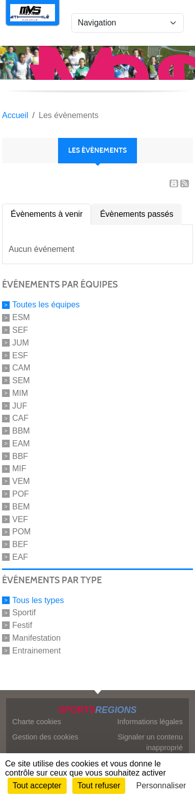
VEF (20, 519)
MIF (19, 468)
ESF (20, 355)
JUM (20, 342)
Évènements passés (136, 214)
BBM (21, 430)
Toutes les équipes (46, 304)
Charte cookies (36, 722)
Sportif (24, 612)
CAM (21, 367)
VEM (21, 481)
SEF (20, 330)
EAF (20, 557)
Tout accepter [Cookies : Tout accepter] (37, 785)
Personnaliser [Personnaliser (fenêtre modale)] (161, 785)
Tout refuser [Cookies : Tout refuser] (98, 785)
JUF (19, 405)
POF (20, 494)
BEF (20, 544)
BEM (21, 506)
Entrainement (36, 650)
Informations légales (150, 722)
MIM (20, 393)
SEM (21, 380)
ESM (21, 317)
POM (21, 531)
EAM (21, 443)
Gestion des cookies (45, 737)
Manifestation (36, 638)
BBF (20, 455)
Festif (22, 625)
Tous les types (38, 599)
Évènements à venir (46, 214)
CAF (20, 418)
